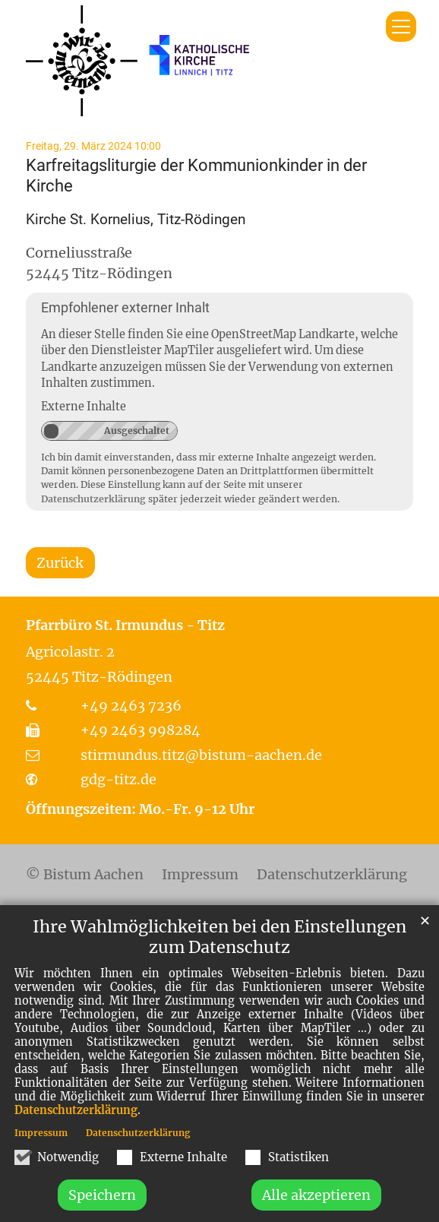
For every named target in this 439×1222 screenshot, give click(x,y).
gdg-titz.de (118, 779)
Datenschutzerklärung (75, 1141)
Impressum (41, 1164)
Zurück (60, 562)
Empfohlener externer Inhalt (125, 307)
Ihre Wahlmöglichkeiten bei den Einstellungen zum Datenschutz (219, 968)
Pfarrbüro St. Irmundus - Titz (125, 625)
